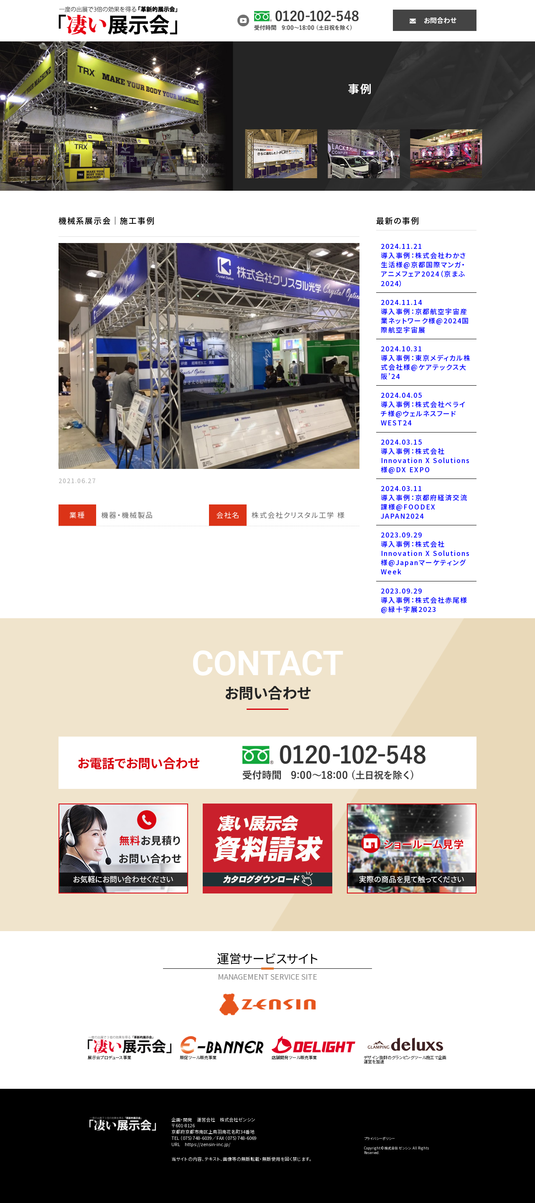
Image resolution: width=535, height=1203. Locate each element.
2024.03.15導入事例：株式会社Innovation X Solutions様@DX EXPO (425, 455)
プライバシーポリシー (379, 1138)
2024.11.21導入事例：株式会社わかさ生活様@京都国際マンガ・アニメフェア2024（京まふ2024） (423, 264)
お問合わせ (440, 20)
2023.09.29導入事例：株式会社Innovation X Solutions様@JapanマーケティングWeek (425, 553)
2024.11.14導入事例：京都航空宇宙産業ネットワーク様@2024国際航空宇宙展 (425, 316)
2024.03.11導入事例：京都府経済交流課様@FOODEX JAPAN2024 (424, 502)
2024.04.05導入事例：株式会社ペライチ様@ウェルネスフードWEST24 (423, 408)
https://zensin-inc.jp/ (207, 1144)
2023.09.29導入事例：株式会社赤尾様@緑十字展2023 (424, 600)
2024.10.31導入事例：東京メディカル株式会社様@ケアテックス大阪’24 (426, 362)
